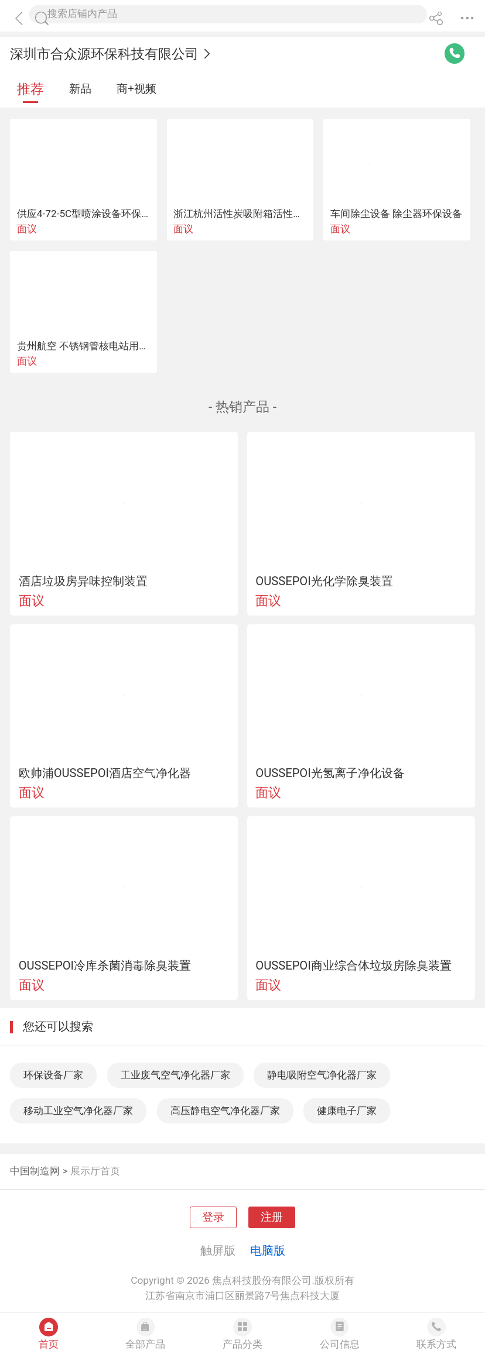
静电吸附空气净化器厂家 (322, 1075)
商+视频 (136, 89)
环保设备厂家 (53, 1075)
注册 (272, 1217)
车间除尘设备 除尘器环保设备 (396, 213)
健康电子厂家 (347, 1110)
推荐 (30, 89)
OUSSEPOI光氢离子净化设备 (329, 773)
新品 (80, 89)
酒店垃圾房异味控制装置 (83, 581)
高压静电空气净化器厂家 (225, 1110)
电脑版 (267, 1250)
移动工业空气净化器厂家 (78, 1110)
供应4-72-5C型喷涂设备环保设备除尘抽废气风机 (124, 213)
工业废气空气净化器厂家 (175, 1075)
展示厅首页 (95, 1171)
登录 (213, 1217)
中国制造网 (35, 1171)
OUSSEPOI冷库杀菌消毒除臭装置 (105, 965)
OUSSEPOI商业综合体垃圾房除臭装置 (353, 965)
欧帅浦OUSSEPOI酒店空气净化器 (105, 773)
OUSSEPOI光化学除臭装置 (323, 581)
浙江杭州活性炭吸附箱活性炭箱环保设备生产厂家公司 (292, 213)
